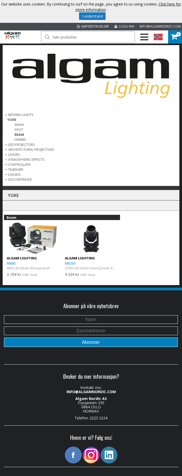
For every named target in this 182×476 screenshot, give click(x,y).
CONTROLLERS (19, 164)
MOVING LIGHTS (21, 114)
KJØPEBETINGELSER (93, 26)
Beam (19, 134)
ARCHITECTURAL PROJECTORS (31, 149)
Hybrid (20, 139)
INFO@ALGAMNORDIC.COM (160, 26)
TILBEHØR (15, 169)
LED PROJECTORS (21, 144)
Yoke (11, 119)
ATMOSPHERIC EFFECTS (26, 159)
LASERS (14, 154)
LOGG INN (124, 26)
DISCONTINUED (20, 179)
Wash (19, 124)
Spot (18, 129)
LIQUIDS (14, 174)
